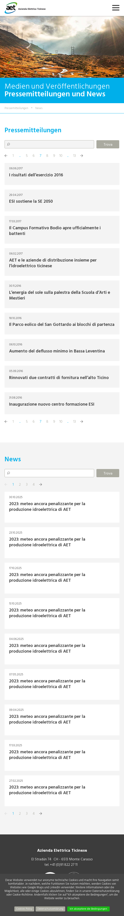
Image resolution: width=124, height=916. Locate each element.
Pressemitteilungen (16, 108)
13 (74, 156)
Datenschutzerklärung (50, 909)
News (38, 108)
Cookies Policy (24, 909)
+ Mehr (62, 174)
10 (60, 156)
